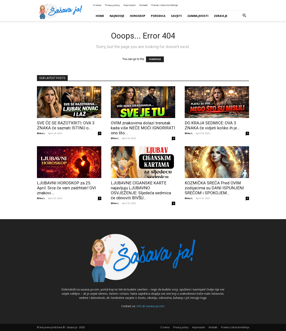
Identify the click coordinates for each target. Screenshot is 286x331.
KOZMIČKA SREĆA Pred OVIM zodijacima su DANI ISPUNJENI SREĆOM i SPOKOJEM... (214, 188)
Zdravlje (220, 16)
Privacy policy (112, 5)
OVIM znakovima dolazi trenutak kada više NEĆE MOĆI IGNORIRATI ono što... (143, 128)
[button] (244, 16)
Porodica (158, 16)
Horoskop (137, 16)
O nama (97, 5)
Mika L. (41, 133)
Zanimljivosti (197, 16)
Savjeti (176, 16)
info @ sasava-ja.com (150, 306)
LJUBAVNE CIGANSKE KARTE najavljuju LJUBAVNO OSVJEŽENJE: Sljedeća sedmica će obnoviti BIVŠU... (141, 190)
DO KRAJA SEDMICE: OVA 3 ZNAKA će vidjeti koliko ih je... (212, 125)
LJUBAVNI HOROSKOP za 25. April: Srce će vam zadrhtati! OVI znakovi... (66, 188)
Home (100, 16)
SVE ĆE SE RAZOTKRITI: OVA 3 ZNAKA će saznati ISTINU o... (66, 125)
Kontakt (143, 5)
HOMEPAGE (155, 59)
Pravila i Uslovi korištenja (164, 5)
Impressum (130, 5)
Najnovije (117, 16)
